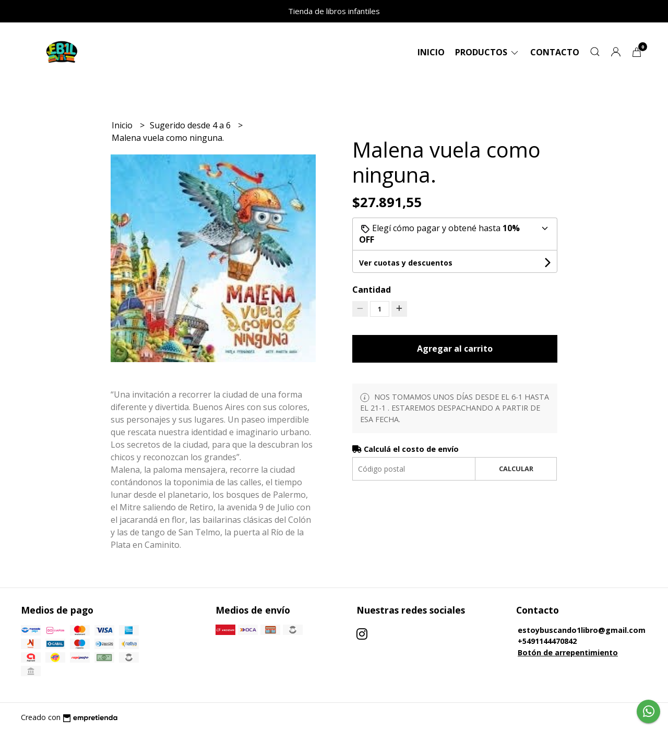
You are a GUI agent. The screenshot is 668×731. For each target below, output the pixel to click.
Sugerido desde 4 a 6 (191, 125)
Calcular (516, 468)
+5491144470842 (547, 641)
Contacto (554, 52)
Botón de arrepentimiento (568, 652)
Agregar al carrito (455, 348)
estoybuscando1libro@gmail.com (582, 630)
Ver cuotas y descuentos (405, 263)
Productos (487, 52)
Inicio (431, 52)
